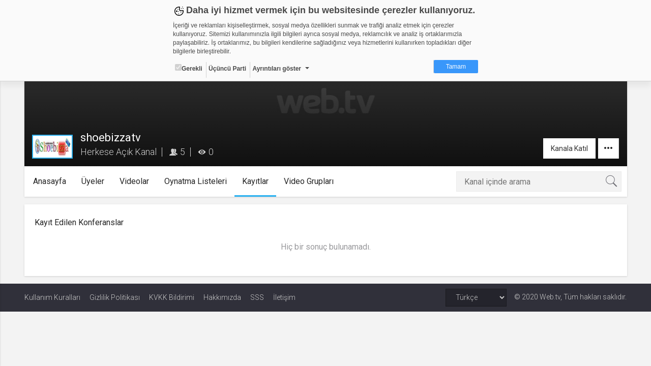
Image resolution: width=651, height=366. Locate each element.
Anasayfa (49, 181)
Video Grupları (309, 181)
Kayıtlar (255, 181)
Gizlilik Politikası (115, 297)
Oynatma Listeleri (195, 181)
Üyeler (92, 181)
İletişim (284, 297)
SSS (257, 297)
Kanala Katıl (569, 148)
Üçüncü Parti (227, 68)
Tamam (456, 66)
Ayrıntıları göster (276, 68)
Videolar (134, 181)
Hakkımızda (222, 297)
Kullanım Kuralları (52, 297)
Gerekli (188, 68)
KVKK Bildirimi (171, 297)
